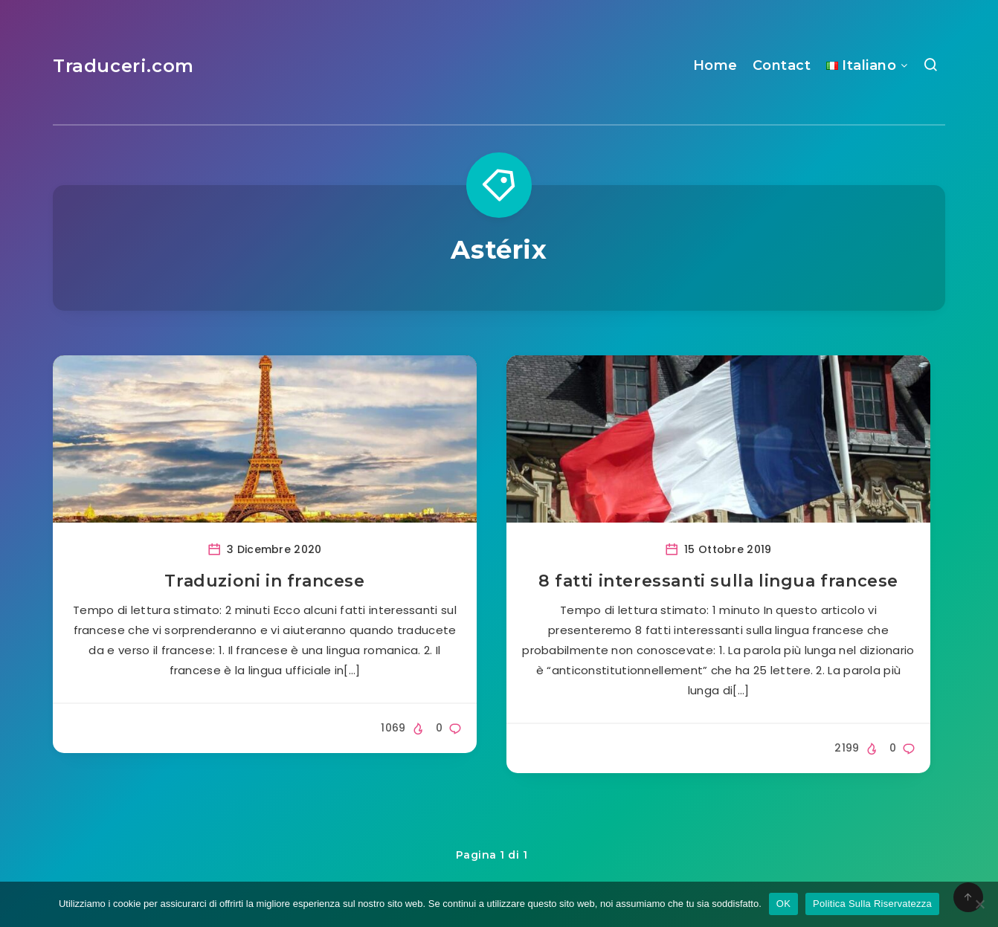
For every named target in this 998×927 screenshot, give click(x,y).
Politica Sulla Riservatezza (872, 903)
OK (783, 903)
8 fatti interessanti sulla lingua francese (718, 581)
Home (715, 65)
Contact (782, 65)
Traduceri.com (123, 66)
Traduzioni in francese (264, 581)
